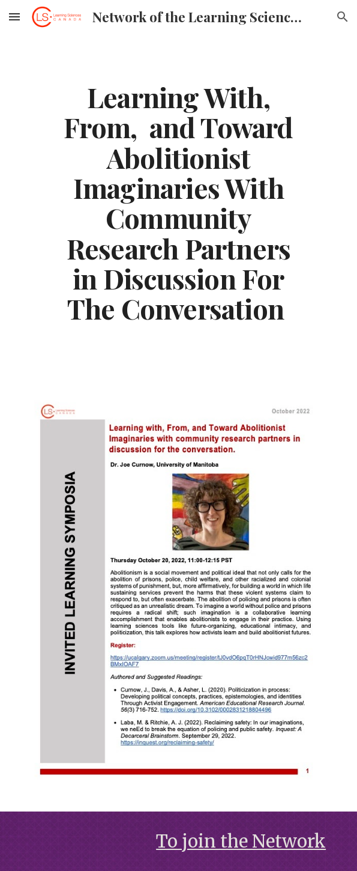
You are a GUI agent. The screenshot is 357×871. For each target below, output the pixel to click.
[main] (178, 203)
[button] (14, 16)
